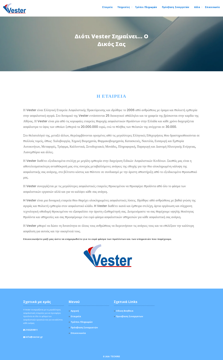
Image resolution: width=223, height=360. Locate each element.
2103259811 (31, 329)
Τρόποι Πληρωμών (146, 7)
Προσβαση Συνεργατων (129, 316)
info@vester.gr (34, 336)
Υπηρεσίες (124, 7)
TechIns (115, 356)
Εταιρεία (107, 7)
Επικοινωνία (212, 7)
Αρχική (75, 310)
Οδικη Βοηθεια (124, 310)
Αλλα (197, 7)
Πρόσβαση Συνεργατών (175, 7)
